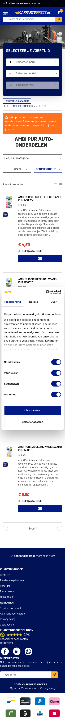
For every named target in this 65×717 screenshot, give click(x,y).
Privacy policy (7, 619)
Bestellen (5, 575)
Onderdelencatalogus (17, 101)
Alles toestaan (32, 410)
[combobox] (37, 62)
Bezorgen (5, 586)
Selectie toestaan (32, 421)
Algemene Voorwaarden (23, 688)
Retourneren (7, 591)
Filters (16, 169)
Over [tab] (54, 301)
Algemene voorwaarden (13, 613)
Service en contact (10, 608)
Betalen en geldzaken (12, 580)
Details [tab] (33, 301)
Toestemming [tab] (12, 301)
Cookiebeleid (7, 624)
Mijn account (7, 597)
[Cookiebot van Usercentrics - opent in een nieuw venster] (46, 292)
